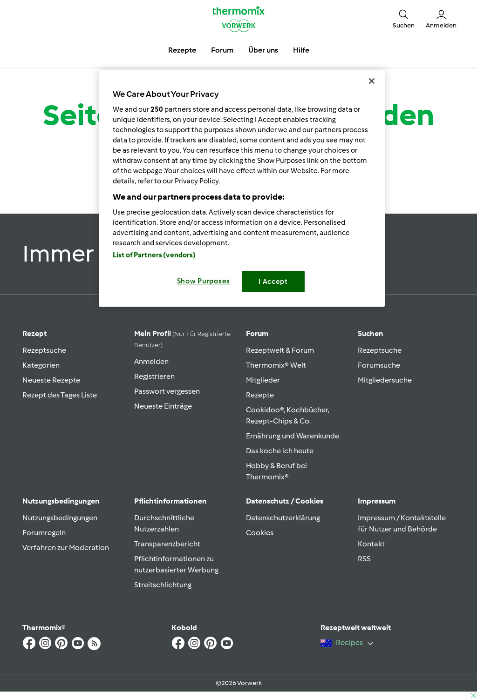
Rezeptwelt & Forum (280, 350)
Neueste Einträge (163, 406)
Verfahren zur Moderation (65, 547)
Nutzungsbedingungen (59, 517)
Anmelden (151, 361)
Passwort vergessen (167, 391)
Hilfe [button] (301, 50)
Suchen (370, 333)
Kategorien (41, 365)
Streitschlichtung (162, 584)
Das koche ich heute (279, 450)
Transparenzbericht (167, 543)
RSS (364, 558)
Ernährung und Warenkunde (292, 435)
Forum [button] (222, 50)
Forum (257, 333)
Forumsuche (379, 365)
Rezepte (260, 394)
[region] (242, 188)
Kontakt (371, 543)
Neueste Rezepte (51, 380)
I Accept (273, 281)
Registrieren (154, 376)
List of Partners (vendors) (154, 255)
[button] (404, 18)
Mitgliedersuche (385, 380)
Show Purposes (204, 281)
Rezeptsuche (44, 350)
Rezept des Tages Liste (59, 394)
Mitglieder (263, 380)
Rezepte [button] (182, 50)
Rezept (34, 333)
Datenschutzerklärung (283, 517)
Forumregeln (44, 532)
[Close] (371, 81)
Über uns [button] (263, 50)
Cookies (259, 532)
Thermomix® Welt (276, 365)
